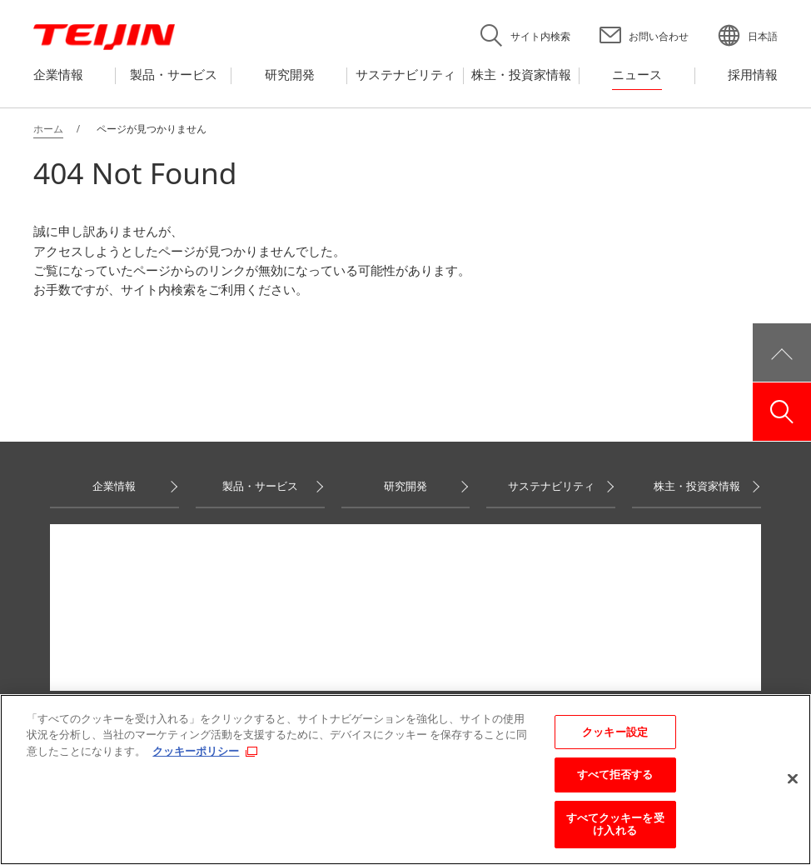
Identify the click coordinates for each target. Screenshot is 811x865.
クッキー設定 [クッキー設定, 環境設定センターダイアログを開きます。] (615, 731)
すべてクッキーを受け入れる (615, 824)
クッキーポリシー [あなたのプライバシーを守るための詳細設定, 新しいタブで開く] (195, 750)
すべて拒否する (615, 774)
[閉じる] (792, 779)
